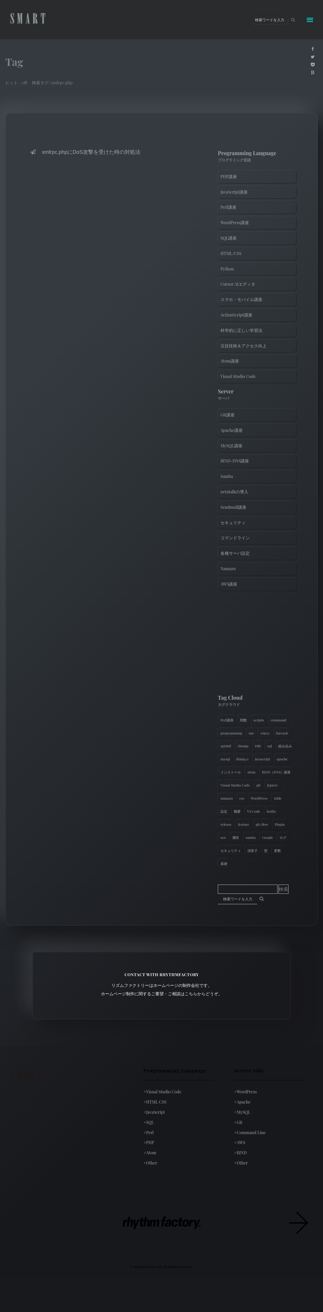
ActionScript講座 (236, 315)
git (258, 785)
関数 (243, 720)
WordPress (259, 798)
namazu (226, 798)
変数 (277, 850)
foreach (282, 733)
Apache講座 (231, 430)
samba (251, 837)
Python (227, 269)
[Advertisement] (257, 644)
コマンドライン (235, 537)
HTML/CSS (230, 253)
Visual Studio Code (238, 376)
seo (223, 837)
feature (243, 824)
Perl (149, 1132)
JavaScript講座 (234, 192)
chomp (243, 746)
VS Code (253, 811)
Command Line (250, 1132)
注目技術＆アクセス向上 (243, 345)
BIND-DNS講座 (234, 460)
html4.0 (242, 759)
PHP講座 (228, 176)
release (225, 824)
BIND (240, 1152)
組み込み (285, 746)
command (278, 720)
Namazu (228, 568)
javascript (262, 759)
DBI (258, 746)
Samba (226, 476)
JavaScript (154, 1112)
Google (267, 837)
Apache (242, 1102)
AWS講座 (228, 584)
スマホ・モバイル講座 (241, 299)
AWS (239, 1142)
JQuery (272, 785)
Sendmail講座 (233, 507)
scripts (258, 720)
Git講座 (227, 414)
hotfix (271, 811)
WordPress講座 (234, 222)
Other (150, 1163)
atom (251, 772)
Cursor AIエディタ (237, 284)
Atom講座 (229, 361)
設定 (223, 811)
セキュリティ (233, 522)
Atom (150, 1152)
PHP (149, 1142)
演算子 (252, 850)
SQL (149, 1122)
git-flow (262, 824)
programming (231, 733)
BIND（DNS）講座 (276, 772)
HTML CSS (155, 1102)
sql (269, 746)
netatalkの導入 (234, 491)
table (278, 798)
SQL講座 (228, 238)
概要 (237, 811)
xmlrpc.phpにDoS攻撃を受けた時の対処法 (84, 152)
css (241, 798)
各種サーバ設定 (235, 553)
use (251, 733)
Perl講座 (228, 207)
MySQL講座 (231, 445)
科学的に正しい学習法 (241, 330)
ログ (283, 837)
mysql (225, 759)
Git (238, 1122)
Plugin (280, 824)
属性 (235, 837)
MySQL (242, 1112)
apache (282, 759)
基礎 (223, 863)
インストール (230, 772)
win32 (265, 733)
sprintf (225, 746)
